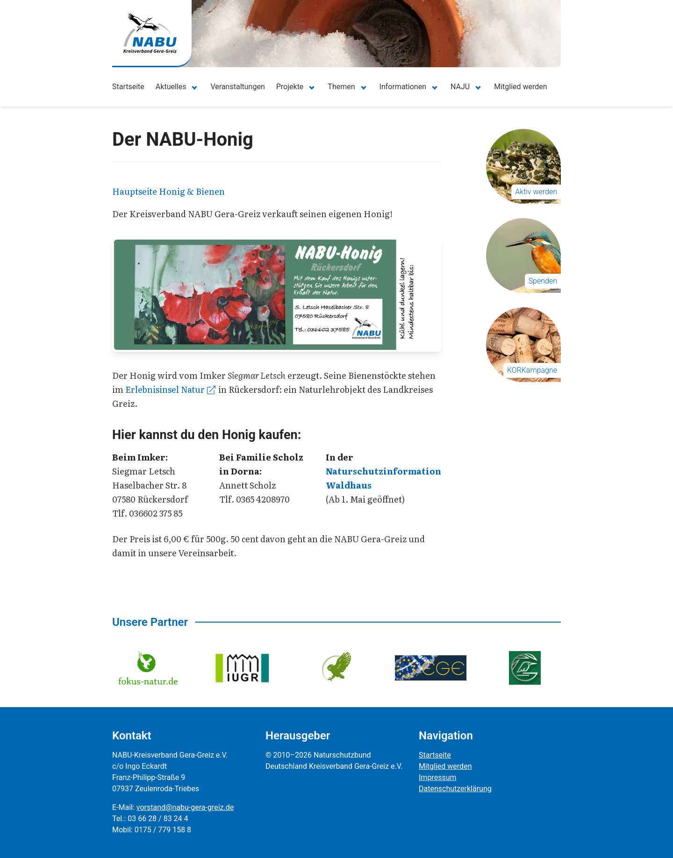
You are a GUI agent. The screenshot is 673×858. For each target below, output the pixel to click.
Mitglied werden (520, 86)
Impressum (438, 777)
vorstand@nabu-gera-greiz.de (185, 807)
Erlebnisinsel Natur (170, 389)
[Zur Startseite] (150, 33)
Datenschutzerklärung (455, 788)
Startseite (128, 86)
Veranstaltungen (237, 86)
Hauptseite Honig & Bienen (168, 191)
